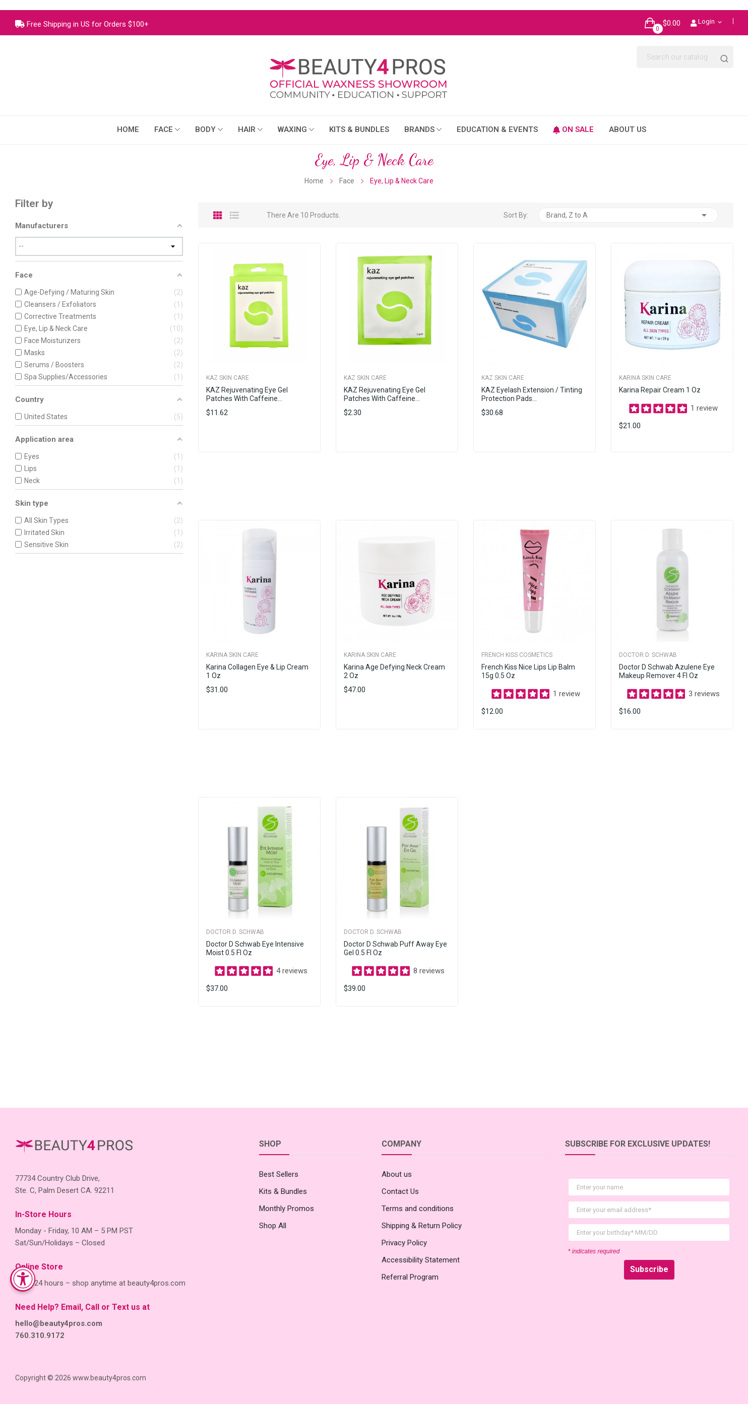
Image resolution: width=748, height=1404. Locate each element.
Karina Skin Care (645, 368)
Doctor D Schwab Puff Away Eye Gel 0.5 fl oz (395, 938)
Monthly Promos (286, 1198)
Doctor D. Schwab (648, 645)
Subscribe (649, 1259)
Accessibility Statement (421, 1249)
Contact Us (400, 1181)
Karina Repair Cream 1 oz (660, 380)
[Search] (685, 47)
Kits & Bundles (283, 1181)
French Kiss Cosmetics (516, 645)
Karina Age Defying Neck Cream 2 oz (394, 661)
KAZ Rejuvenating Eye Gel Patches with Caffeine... (247, 384)
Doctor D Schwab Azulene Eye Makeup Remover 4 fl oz (667, 661)
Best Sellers (278, 1164)
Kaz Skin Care (227, 368)
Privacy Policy (404, 1232)
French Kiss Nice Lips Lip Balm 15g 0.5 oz (528, 661)
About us (397, 1164)
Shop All (272, 1215)
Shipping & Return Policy (422, 1215)
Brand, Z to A (628, 205)
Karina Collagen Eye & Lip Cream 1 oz (257, 661)
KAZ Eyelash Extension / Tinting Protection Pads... (531, 384)
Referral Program (410, 1267)
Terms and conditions (418, 1198)
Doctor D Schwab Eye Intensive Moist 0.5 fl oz (255, 938)
